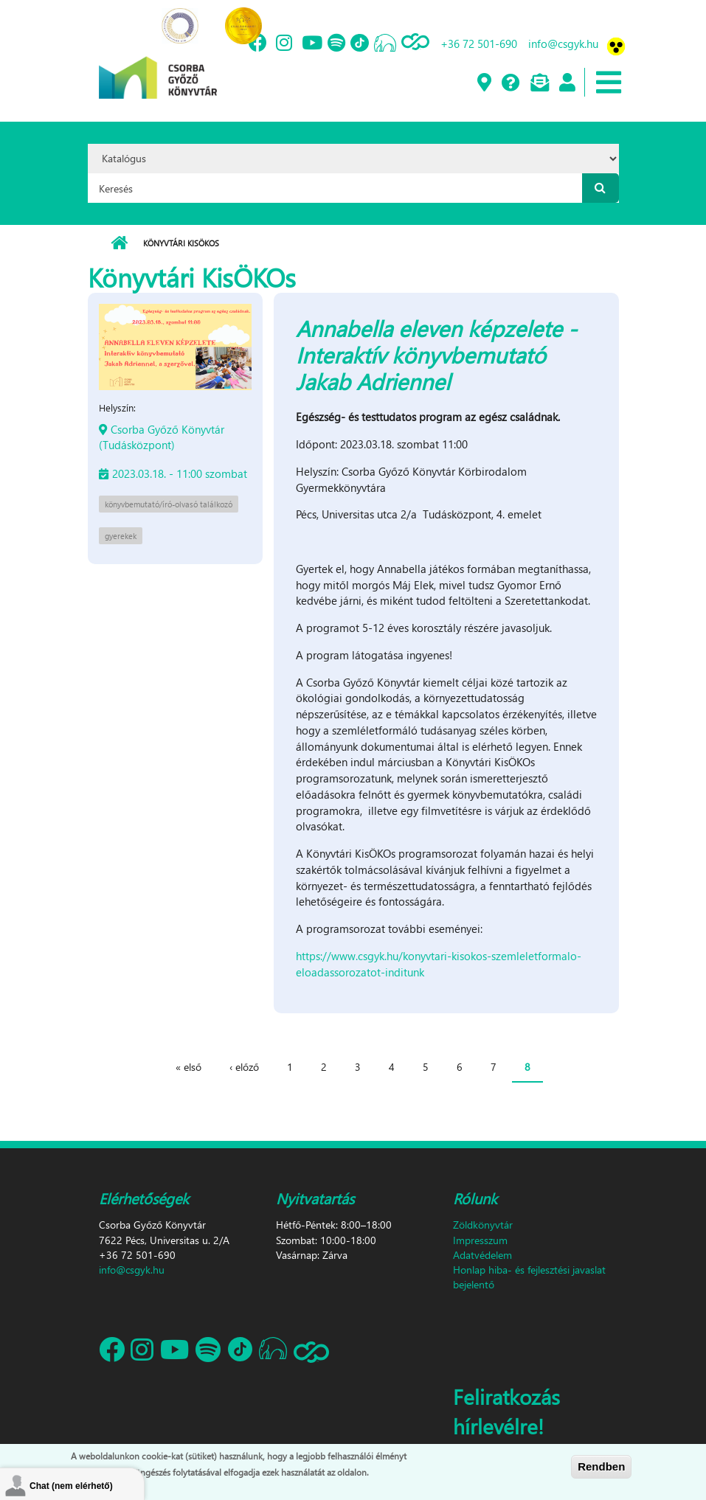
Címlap (119, 243)
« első (188, 1067)
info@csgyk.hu (563, 43)
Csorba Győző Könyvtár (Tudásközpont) (161, 437)
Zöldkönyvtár (483, 1225)
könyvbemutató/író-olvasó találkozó (168, 504)
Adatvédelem (482, 1255)
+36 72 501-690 (478, 43)
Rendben (601, 1466)
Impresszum (480, 1240)
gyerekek (120, 536)
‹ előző (244, 1067)
